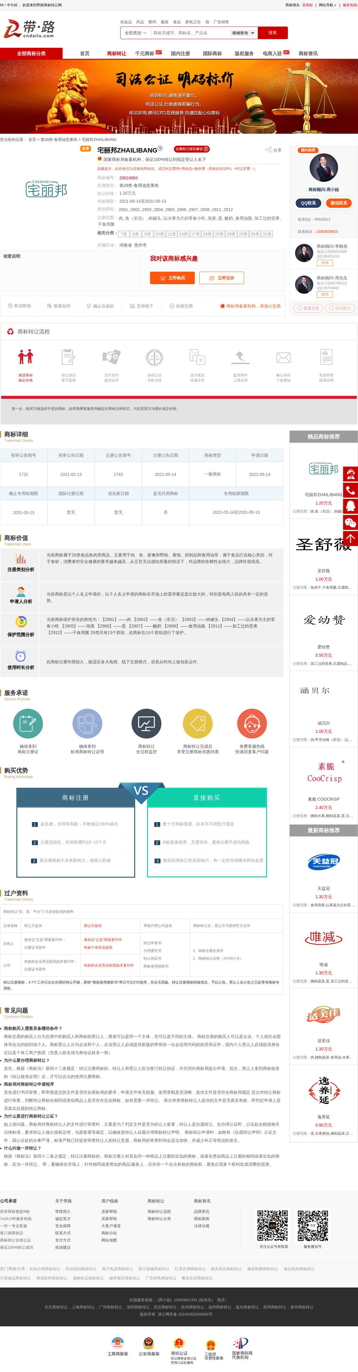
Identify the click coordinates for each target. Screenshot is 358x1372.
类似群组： (107, 209)
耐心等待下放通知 (283, 377)
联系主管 (308, 308)
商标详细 (16, 434)
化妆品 (126, 22)
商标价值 (16, 538)
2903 (146, 209)
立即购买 (172, 278)
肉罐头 (155, 218)
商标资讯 (308, 53)
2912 (228, 209)
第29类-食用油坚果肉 (59, 139)
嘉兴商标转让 (247, 1307)
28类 (231, 234)
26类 (219, 234)
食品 (177, 22)
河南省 (125, 245)
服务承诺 (16, 693)
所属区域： (107, 245)
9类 (147, 234)
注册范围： (107, 217)
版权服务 (244, 53)
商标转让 (116, 53)
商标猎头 (293, 5)
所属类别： (107, 185)
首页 (85, 53)
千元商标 (148, 52)
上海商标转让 (83, 1307)
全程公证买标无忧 (154, 377)
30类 (255, 234)
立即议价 (221, 278)
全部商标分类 (31, 53)
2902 (135, 209)
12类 (171, 234)
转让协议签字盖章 (68, 377)
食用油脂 (243, 218)
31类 (267, 234)
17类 (195, 234)
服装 (165, 22)
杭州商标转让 (192, 1307)
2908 (204, 209)
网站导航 (328, 5)
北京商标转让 (56, 1307)
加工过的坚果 (267, 218)
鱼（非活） (135, 218)
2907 (193, 209)
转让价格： (107, 193)
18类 (207, 234)
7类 (124, 234)
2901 (123, 209)
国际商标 (212, 53)
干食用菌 (106, 224)
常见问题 (16, 1010)
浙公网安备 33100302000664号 (185, 1314)
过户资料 (16, 893)
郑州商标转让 (274, 1307)
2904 (158, 209)
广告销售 (221, 22)
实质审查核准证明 (326, 377)
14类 (183, 234)
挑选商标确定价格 (25, 377)
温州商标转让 (220, 1307)
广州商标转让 (110, 1307)
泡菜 (212, 218)
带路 (40, 5)
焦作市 (140, 245)
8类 (135, 234)
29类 (243, 234)
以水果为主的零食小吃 (184, 218)
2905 (170, 209)
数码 (152, 22)
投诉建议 (340, 308)
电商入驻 (276, 52)
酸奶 (229, 218)
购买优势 (16, 770)
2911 (216, 209)
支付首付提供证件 (111, 377)
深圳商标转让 (138, 1307)
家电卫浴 (193, 22)
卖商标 (307, 5)
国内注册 (180, 53)
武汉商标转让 (165, 1307)
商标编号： (107, 177)
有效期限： (107, 201)
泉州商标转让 (302, 1307)
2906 (181, 209)
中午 (10, 5)
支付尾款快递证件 (197, 377)
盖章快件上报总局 (240, 377)
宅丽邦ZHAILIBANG (99, 139)
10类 (159, 234)
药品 (140, 22)
